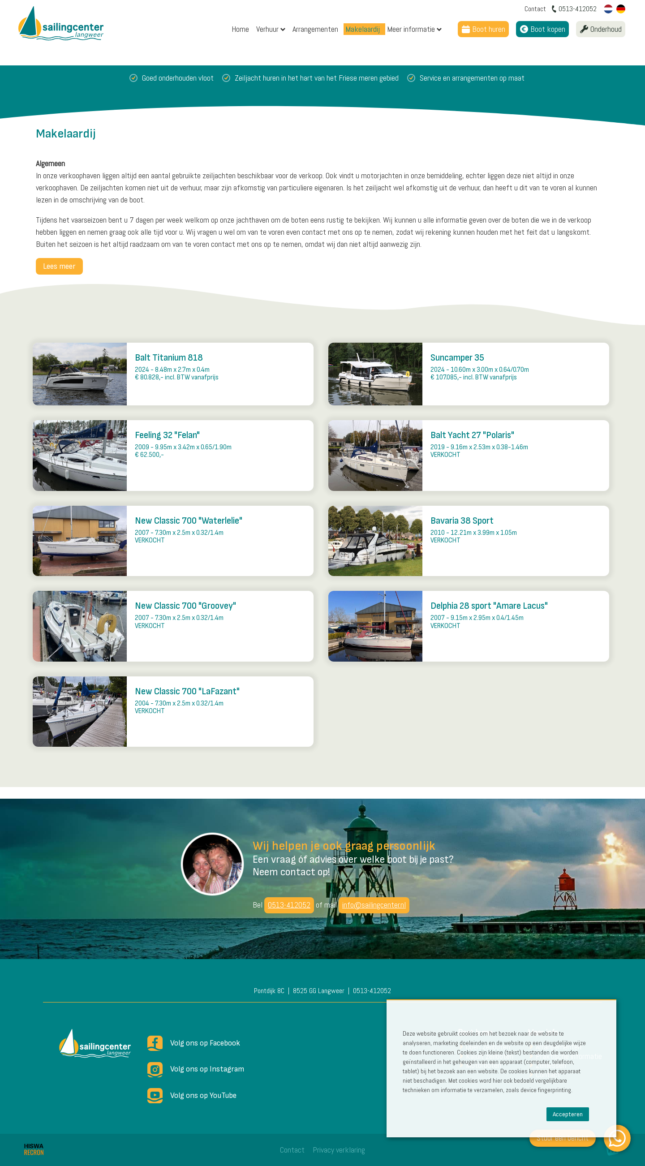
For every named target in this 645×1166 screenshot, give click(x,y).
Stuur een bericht (563, 1137)
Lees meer (59, 266)
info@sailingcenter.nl (374, 904)
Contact (292, 1149)
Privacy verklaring (339, 1149)
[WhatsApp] (617, 1138)
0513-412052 (289, 904)
